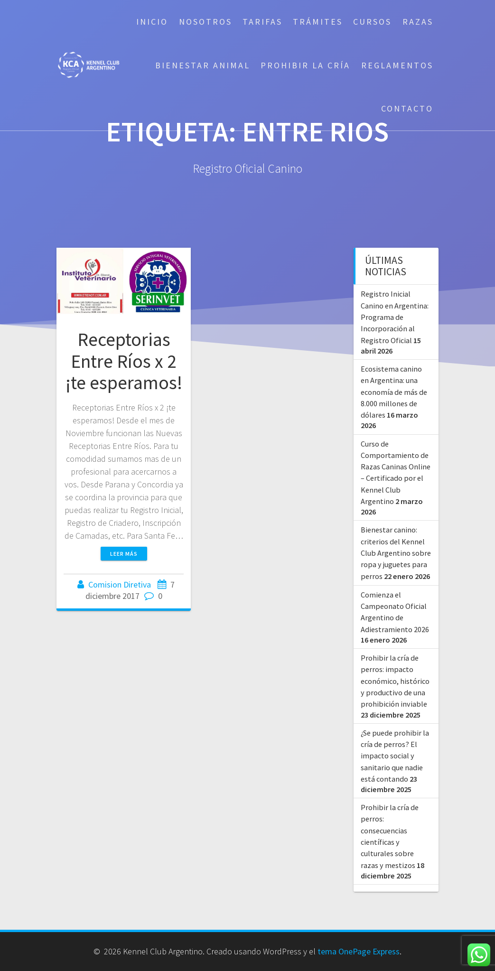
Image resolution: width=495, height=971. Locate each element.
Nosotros (205, 21)
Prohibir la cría (305, 65)
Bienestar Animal (202, 65)
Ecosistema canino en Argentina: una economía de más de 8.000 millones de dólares (394, 392)
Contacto (407, 108)
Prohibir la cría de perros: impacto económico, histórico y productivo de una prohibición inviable (395, 681)
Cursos (372, 21)
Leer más (124, 553)
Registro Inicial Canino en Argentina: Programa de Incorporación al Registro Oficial (395, 317)
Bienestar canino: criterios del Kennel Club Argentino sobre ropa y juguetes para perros (396, 552)
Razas (417, 21)
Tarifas (262, 21)
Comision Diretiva (119, 584)
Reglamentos (397, 65)
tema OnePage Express (359, 951)
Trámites (318, 21)
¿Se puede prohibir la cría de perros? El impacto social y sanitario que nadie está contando (395, 756)
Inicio (152, 21)
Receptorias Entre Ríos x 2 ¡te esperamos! (123, 360)
